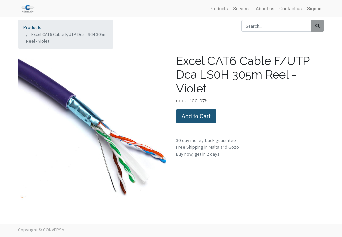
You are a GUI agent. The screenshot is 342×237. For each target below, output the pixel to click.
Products (32, 27)
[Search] (317, 26)
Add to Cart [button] (196, 116)
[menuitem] (218, 9)
